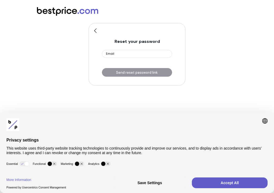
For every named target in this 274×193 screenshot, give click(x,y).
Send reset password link (137, 72)
